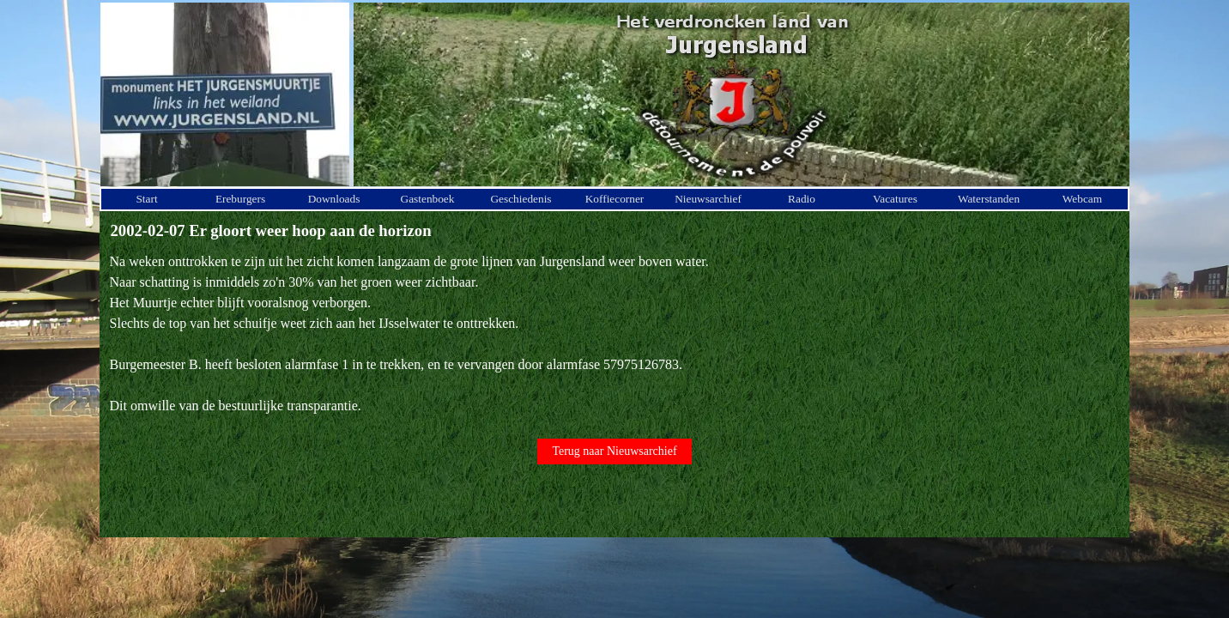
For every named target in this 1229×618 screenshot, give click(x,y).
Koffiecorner (615, 198)
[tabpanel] (615, 333)
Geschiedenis (520, 198)
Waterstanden (989, 198)
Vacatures (895, 198)
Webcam (1082, 198)
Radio (801, 198)
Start (146, 198)
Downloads (334, 198)
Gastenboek (428, 198)
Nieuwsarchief (708, 198)
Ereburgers (240, 198)
